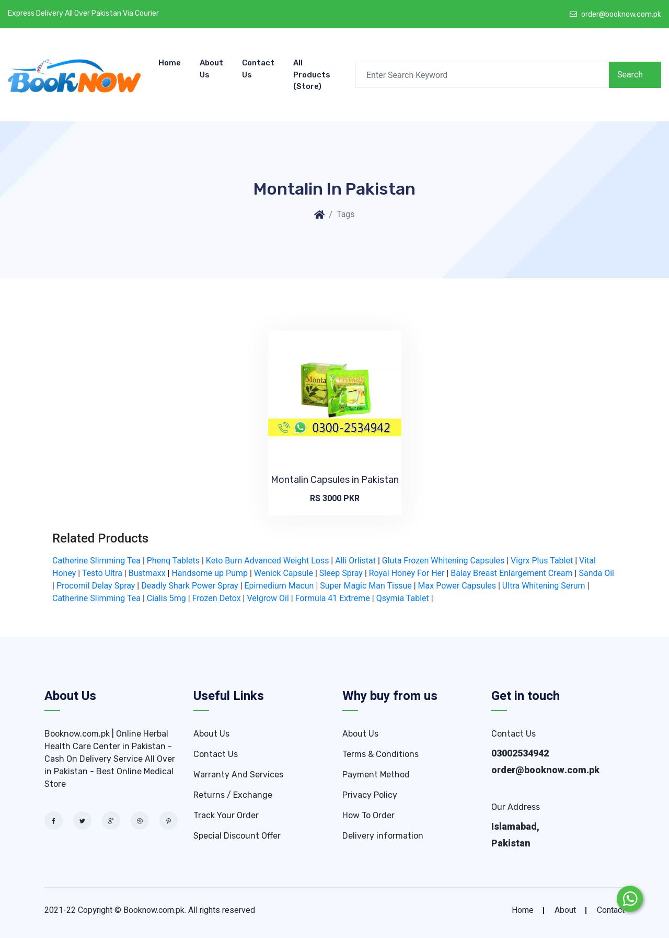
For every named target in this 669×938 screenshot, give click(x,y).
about (565, 910)
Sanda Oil (596, 573)
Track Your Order (226, 815)
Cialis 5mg (166, 598)
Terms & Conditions (380, 754)
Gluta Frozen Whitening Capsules (443, 561)
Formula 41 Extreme (332, 598)
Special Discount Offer (237, 836)
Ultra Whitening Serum (543, 586)
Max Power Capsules (457, 586)
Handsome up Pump (209, 573)
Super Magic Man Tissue (366, 586)
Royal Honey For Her (407, 573)
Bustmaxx (147, 573)
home (523, 910)
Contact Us (258, 69)
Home (169, 62)
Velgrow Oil (268, 598)
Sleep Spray (341, 573)
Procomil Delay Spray (95, 586)
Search (630, 75)
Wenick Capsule (283, 573)
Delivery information (382, 836)
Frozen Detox (216, 598)
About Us (211, 69)
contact (611, 910)
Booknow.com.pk (153, 910)
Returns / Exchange (232, 795)
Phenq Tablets (173, 561)
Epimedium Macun (279, 586)
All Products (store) (311, 74)
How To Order (368, 815)
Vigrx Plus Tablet (542, 561)
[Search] (482, 75)
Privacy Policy (369, 795)
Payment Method (376, 774)
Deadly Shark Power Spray (189, 586)
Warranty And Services (238, 774)
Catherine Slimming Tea (96, 561)
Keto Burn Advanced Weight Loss (267, 561)
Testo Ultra (102, 573)
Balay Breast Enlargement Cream (511, 573)
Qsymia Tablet (402, 598)
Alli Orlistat (355, 561)
